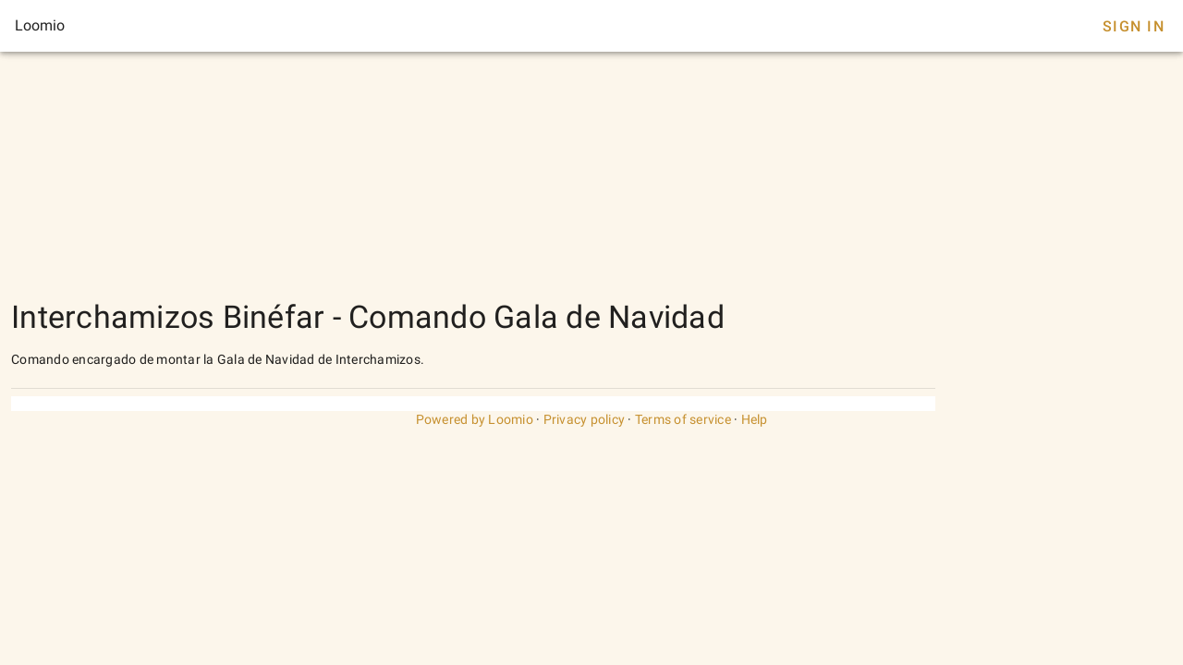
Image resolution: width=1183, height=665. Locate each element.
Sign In (1134, 26)
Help (754, 419)
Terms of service (683, 419)
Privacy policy (584, 419)
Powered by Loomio (474, 419)
